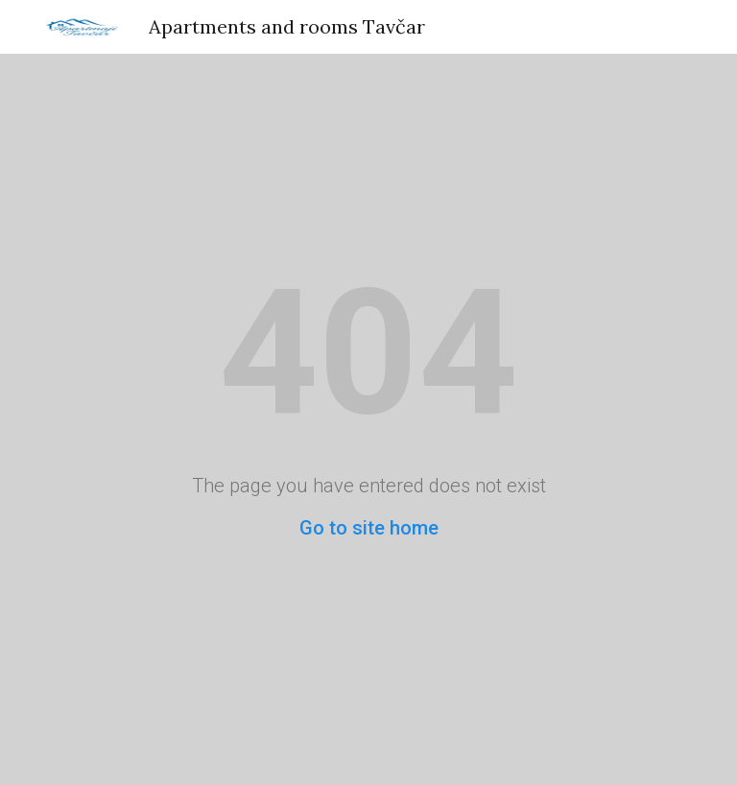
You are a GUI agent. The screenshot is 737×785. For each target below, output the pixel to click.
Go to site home (369, 527)
